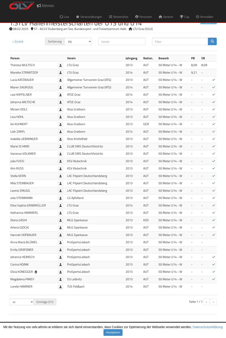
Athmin (45, 6)
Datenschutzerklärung (208, 327)
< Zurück (17, 41)
